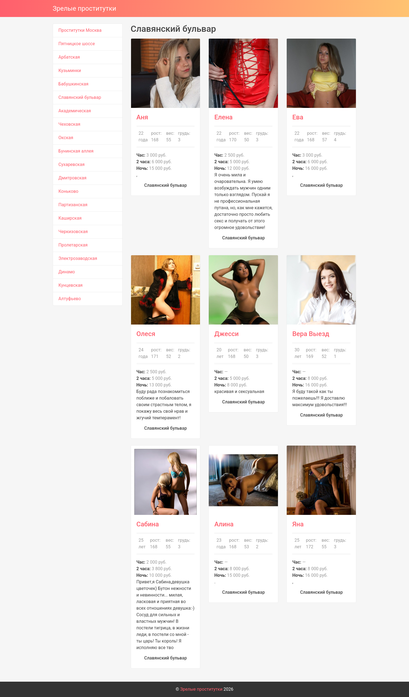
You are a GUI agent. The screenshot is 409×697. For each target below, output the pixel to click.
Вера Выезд (310, 334)
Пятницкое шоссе (77, 43)
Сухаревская (72, 164)
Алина (223, 524)
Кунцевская (71, 285)
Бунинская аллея (76, 151)
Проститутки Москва (80, 30)
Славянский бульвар (80, 97)
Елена (223, 117)
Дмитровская (73, 177)
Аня (142, 117)
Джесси (226, 334)
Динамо (67, 271)
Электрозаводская (78, 258)
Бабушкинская (74, 84)
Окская (66, 137)
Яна (297, 524)
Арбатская (69, 57)
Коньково (69, 191)
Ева (297, 117)
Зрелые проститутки (84, 8)
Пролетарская (73, 245)
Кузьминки (70, 70)
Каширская (70, 218)
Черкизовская (73, 231)
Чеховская (69, 124)
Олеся (146, 334)
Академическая (75, 110)
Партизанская (73, 204)
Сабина (148, 524)
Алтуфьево (70, 298)
